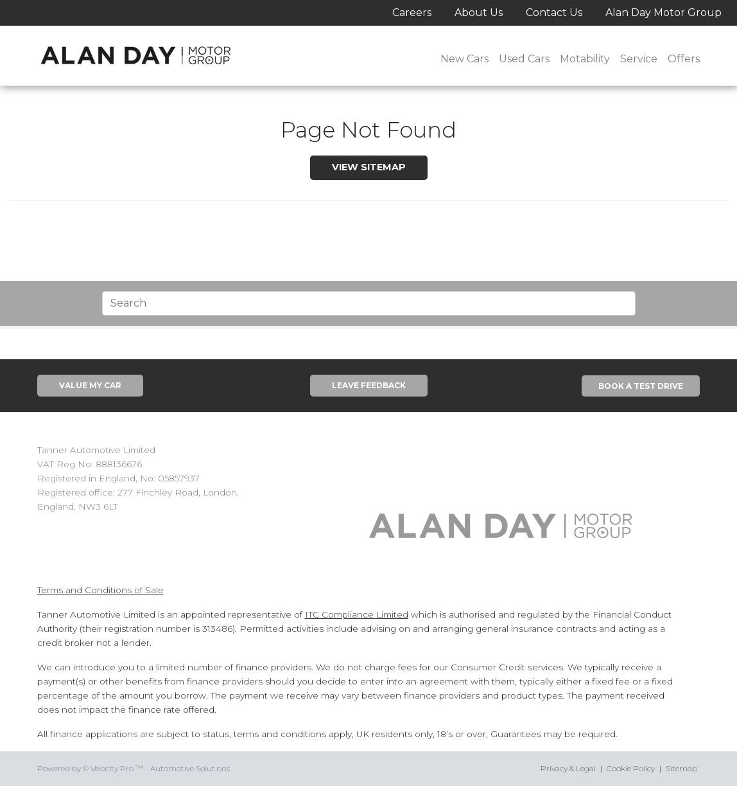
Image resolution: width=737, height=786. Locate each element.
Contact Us (554, 12)
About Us (479, 12)
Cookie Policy (631, 768)
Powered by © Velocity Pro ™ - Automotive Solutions (133, 768)
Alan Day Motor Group (663, 12)
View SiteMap (369, 167)
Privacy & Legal (568, 768)
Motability (585, 59)
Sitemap (681, 768)
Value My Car (90, 385)
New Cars (464, 59)
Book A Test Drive (640, 386)
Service (638, 59)
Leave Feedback (369, 385)
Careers (411, 12)
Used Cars (524, 59)
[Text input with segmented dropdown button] (369, 303)
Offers (684, 59)
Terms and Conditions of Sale (100, 590)
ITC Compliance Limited (356, 614)
